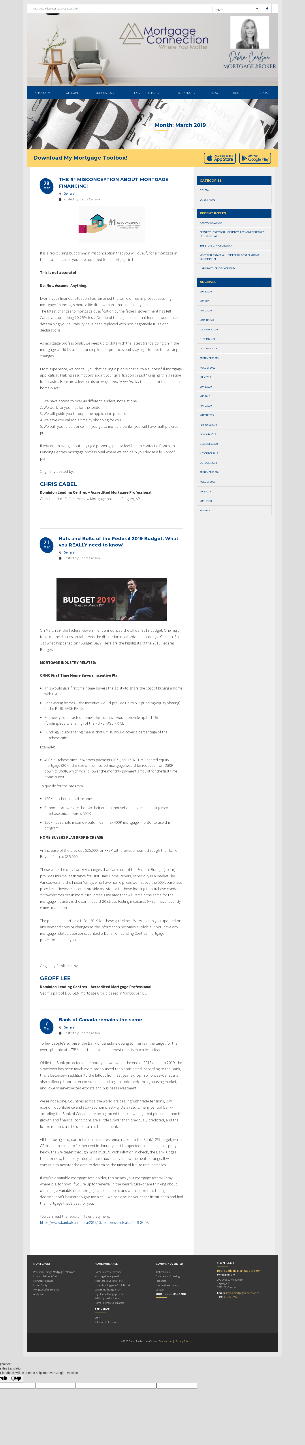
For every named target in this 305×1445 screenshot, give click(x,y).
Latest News (207, 199)
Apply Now (38, 1294)
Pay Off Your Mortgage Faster (109, 1294)
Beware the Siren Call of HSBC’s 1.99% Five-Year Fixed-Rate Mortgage (232, 233)
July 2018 (205, 491)
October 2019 (208, 348)
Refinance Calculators (106, 1322)
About (238, 93)
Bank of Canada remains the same (101, 1019)
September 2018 (209, 472)
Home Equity (40, 1285)
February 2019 (208, 424)
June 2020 (206, 291)
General (69, 193)
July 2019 (205, 377)
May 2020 (205, 301)
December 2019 (209, 329)
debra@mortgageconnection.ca (242, 1292)
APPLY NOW (42, 93)
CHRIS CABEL (58, 484)
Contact (265, 93)
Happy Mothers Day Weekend (217, 268)
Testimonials (162, 1272)
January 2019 (208, 434)
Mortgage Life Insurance (46, 1289)
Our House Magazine (171, 1294)
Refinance (186, 93)
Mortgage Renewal (43, 1280)
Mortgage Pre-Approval (107, 1276)
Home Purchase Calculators (109, 1302)
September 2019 (209, 358)
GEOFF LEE (55, 978)
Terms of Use (165, 1341)
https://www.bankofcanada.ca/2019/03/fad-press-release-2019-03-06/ (97, 1222)
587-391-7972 (229, 1296)
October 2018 (208, 462)
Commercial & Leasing (168, 1276)
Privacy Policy (183, 1341)
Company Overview (169, 1264)
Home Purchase (146, 93)
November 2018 (209, 453)
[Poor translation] (16, 1379)
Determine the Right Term (108, 1289)
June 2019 (206, 386)
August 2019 (207, 367)
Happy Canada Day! (211, 222)
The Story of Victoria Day (216, 245)
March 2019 (207, 415)
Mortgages (105, 93)
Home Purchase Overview (108, 1272)
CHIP (97, 1317)
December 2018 (209, 443)
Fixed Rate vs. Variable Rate (108, 1280)
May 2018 (205, 510)
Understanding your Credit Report (112, 1285)
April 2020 (206, 310)
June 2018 (206, 501)
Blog (214, 93)
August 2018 (207, 481)
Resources (161, 1280)
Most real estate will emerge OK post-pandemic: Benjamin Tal (230, 256)
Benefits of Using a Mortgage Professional (54, 1272)
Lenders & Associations (167, 1285)
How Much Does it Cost (45, 1276)
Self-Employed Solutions (107, 1298)
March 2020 (207, 320)
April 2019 (206, 405)
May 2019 (205, 396)
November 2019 (209, 339)
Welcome (72, 93)
